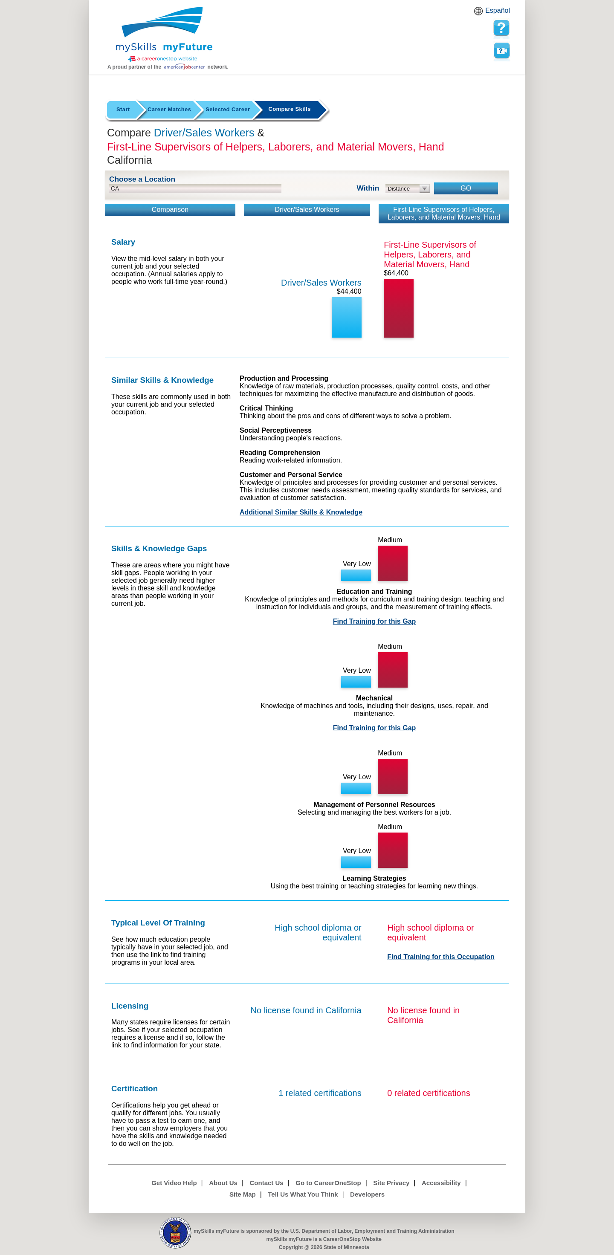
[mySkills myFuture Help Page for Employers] (501, 28)
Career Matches (169, 109)
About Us (223, 1182)
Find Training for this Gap (374, 621)
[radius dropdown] (407, 188)
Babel (479, 13)
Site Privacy (391, 1182)
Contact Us (267, 1182)
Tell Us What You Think (303, 1194)
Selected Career (228, 109)
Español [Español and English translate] (497, 10)
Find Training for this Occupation (441, 956)
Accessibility (441, 1182)
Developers (367, 1194)
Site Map (242, 1194)
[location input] (195, 188)
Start (123, 109)
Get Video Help (174, 1182)
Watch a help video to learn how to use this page (501, 50)
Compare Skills (289, 109)
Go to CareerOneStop (328, 1182)
